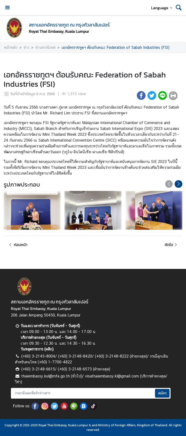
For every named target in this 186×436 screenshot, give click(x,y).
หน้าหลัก (10, 47)
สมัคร (162, 393)
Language (162, 8)
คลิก (49, 349)
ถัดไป (171, 245)
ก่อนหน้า (17, 245)
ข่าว (26, 47)
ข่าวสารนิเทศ (45, 47)
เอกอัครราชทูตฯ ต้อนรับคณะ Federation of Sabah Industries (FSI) (116, 47)
